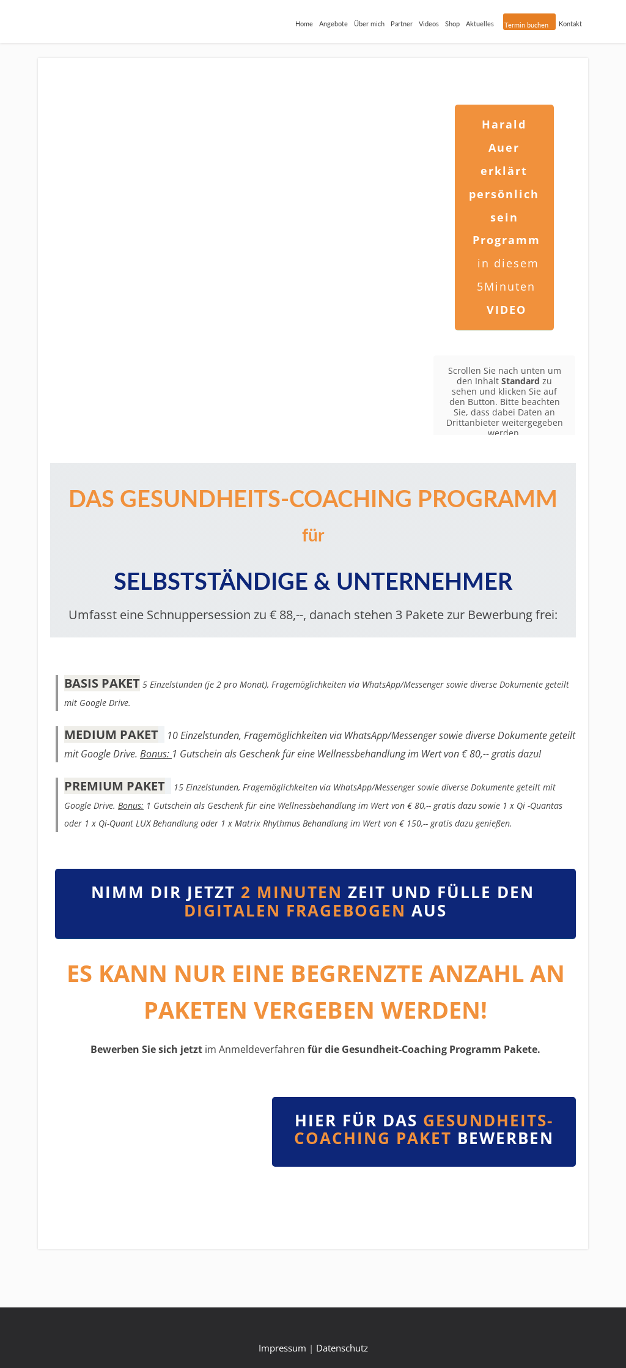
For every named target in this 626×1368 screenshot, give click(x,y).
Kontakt (570, 24)
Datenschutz (342, 1348)
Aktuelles (480, 24)
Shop (452, 24)
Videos (429, 24)
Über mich (369, 24)
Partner (402, 24)
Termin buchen (526, 25)
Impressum (282, 1348)
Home (304, 24)
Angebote (333, 24)
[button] (69, 1154)
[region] (156, 1155)
